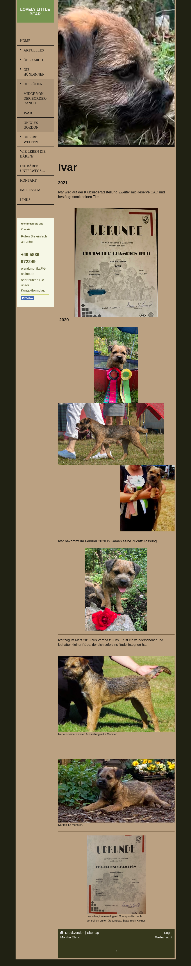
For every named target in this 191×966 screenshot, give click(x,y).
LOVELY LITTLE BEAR (35, 11)
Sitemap (93, 932)
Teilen (27, 298)
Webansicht (163, 937)
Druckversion (72, 932)
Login (168, 932)
